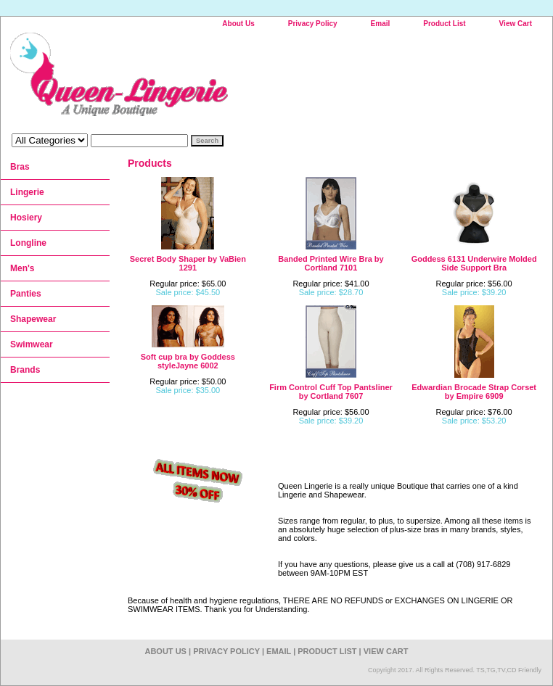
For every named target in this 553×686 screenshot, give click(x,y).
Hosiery (26, 217)
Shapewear (33, 319)
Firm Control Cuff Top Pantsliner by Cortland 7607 (331, 391)
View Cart (515, 24)
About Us (238, 24)
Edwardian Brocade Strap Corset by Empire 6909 (473, 391)
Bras (20, 167)
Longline (28, 243)
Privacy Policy (312, 24)
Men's (22, 268)
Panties (25, 294)
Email (380, 24)
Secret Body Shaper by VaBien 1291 (188, 263)
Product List (444, 24)
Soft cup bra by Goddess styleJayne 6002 (188, 361)
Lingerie (27, 192)
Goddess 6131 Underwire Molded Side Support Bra (474, 263)
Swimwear (31, 344)
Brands (25, 370)
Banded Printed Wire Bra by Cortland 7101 (330, 263)
